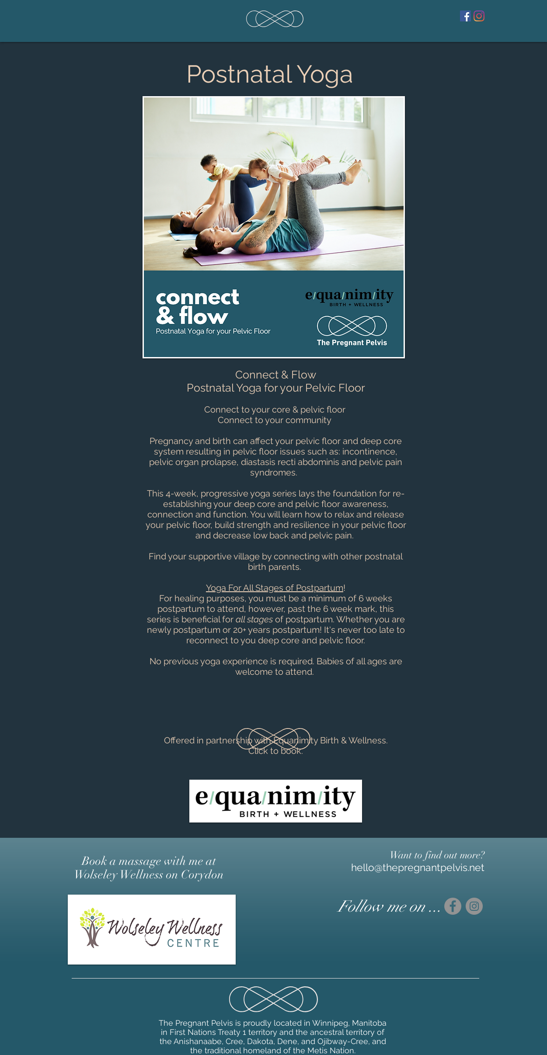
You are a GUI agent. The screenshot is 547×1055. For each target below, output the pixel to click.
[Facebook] (465, 15)
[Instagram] (479, 15)
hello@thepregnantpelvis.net (417, 867)
